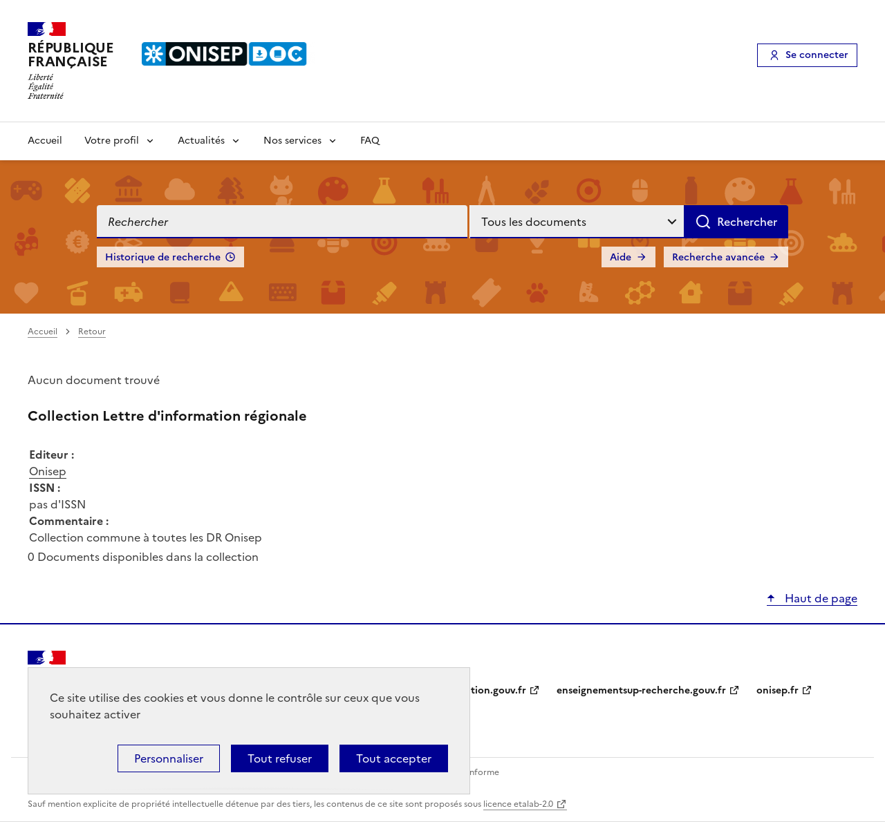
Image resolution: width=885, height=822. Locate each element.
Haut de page (819, 598)
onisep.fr (777, 690)
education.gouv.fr (484, 690)
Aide (620, 257)
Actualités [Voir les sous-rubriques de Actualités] (201, 140)
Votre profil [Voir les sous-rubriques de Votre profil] (111, 140)
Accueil (45, 140)
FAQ (370, 140)
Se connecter (816, 55)
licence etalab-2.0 (518, 804)
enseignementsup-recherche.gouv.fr (641, 690)
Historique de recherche (163, 257)
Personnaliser (168, 758)
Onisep (47, 471)
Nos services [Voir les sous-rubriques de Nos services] (292, 140)
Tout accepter (393, 758)
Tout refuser (280, 758)
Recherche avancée (718, 257)
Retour (92, 331)
